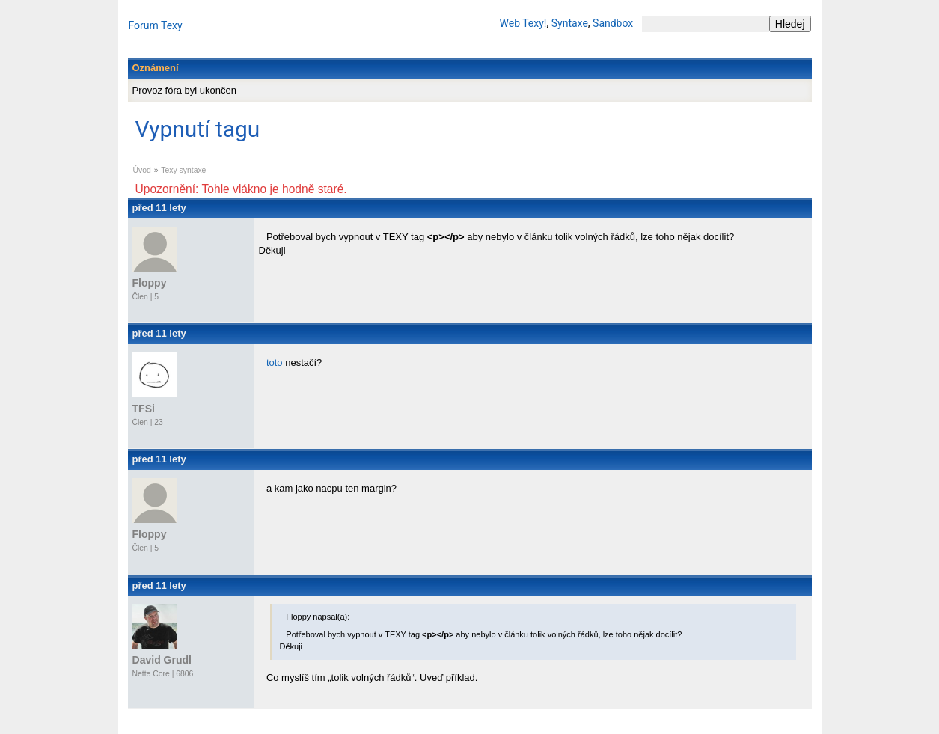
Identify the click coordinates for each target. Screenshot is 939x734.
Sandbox (613, 23)
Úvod (142, 170)
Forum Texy (156, 25)
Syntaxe (569, 23)
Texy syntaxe (183, 170)
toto (274, 362)
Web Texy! (523, 23)
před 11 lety (159, 207)
